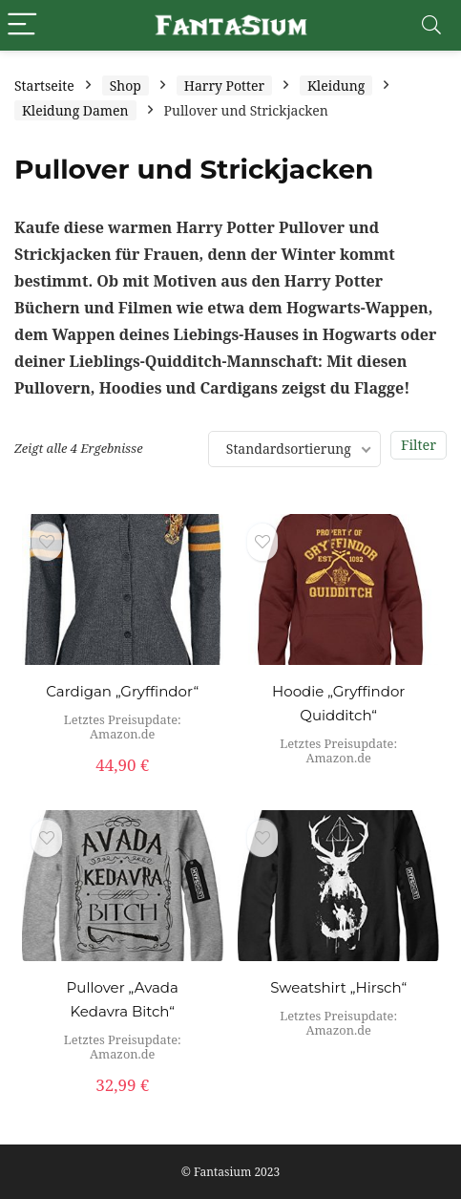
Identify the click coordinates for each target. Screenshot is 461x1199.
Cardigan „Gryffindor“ (122, 691)
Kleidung (336, 85)
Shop (125, 85)
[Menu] (23, 25)
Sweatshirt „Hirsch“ (338, 987)
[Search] (431, 25)
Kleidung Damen (75, 110)
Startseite (44, 85)
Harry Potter (224, 85)
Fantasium (222, 1172)
